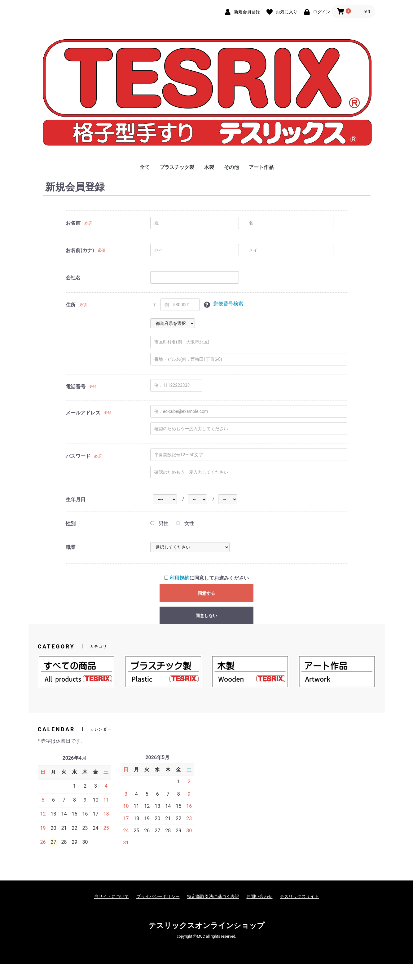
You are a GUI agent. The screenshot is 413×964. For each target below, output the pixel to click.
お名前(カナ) (80, 250)
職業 (71, 547)
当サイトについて (111, 896)
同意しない (206, 615)
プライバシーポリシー (158, 896)
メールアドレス (83, 413)
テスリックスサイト (299, 896)
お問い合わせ (259, 896)
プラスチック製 (177, 167)
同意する (206, 593)
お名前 (73, 223)
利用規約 (179, 578)
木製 (209, 167)
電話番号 (76, 387)
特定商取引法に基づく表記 (213, 896)
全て (145, 167)
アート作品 (261, 167)
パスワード (78, 456)
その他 (231, 167)
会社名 (73, 278)
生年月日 (76, 499)
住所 (71, 305)
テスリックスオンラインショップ (206, 925)
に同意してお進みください (206, 578)
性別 (71, 524)
